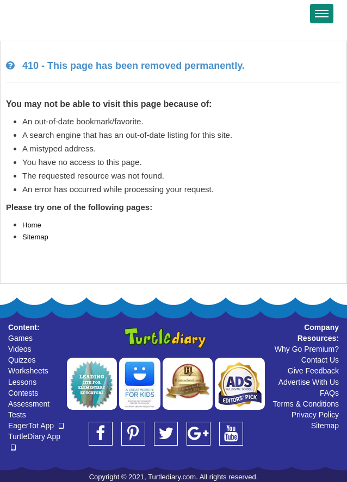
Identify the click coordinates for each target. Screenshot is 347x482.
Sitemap (35, 237)
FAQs (329, 393)
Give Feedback (313, 370)
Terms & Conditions (306, 403)
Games (20, 338)
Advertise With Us (308, 382)
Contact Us (320, 360)
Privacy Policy (315, 414)
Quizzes (22, 360)
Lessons (22, 382)
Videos (20, 349)
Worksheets (28, 370)
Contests (23, 393)
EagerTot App (36, 425)
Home (31, 225)
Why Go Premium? (307, 349)
